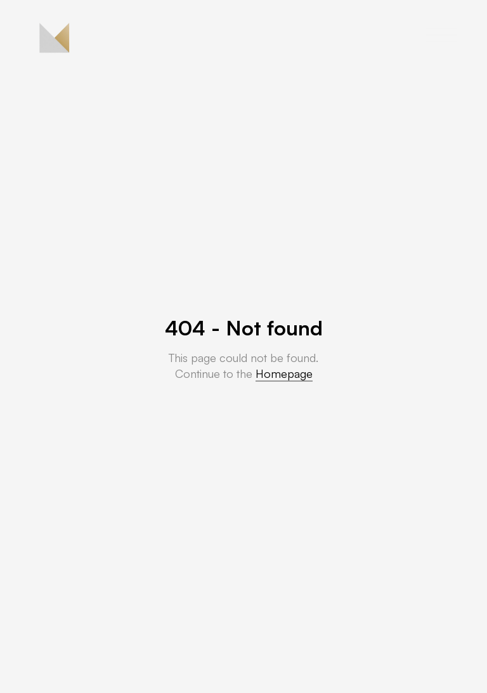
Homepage (284, 373)
